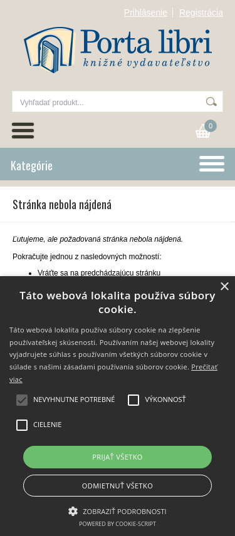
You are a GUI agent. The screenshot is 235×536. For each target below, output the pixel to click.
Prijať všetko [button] (117, 456)
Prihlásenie (145, 13)
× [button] (224, 287)
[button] (117, 510)
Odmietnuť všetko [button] (117, 485)
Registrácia (201, 13)
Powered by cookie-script (117, 524)
